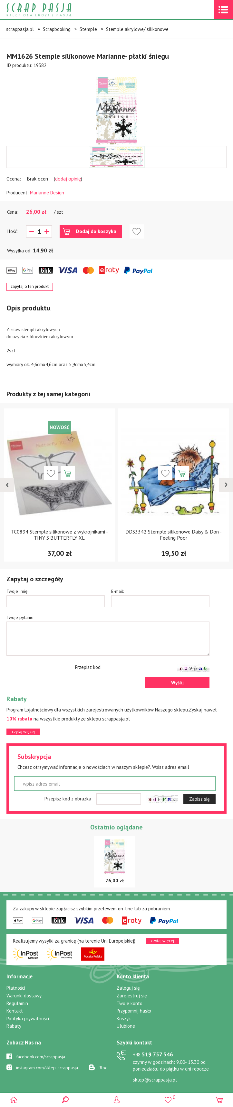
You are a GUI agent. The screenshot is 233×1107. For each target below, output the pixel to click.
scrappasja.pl (20, 29)
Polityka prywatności (27, 1018)
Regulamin (17, 1003)
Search (65, 1099)
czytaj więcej (23, 731)
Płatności (15, 988)
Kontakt (14, 1011)
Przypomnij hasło (134, 1011)
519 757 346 (153, 1054)
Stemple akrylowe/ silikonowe (137, 29)
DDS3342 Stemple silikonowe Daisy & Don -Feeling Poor (173, 534)
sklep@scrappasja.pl (155, 1080)
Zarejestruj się (132, 996)
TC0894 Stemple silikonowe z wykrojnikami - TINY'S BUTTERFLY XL (59, 534)
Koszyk (124, 1018)
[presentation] (7, 485)
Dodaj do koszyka (96, 231)
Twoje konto (129, 1003)
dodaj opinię (68, 178)
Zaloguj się (128, 988)
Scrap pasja (52, 10)
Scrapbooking (57, 29)
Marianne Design (47, 193)
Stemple (88, 29)
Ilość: (12, 231)
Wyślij (177, 683)
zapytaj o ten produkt (30, 286)
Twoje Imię (16, 591)
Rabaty (13, 1026)
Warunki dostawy (24, 996)
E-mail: (117, 591)
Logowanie (116, 1099)
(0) (219, 1099)
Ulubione (126, 1026)
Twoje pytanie (20, 617)
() (168, 1097)
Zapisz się (199, 799)
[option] (116, 107)
